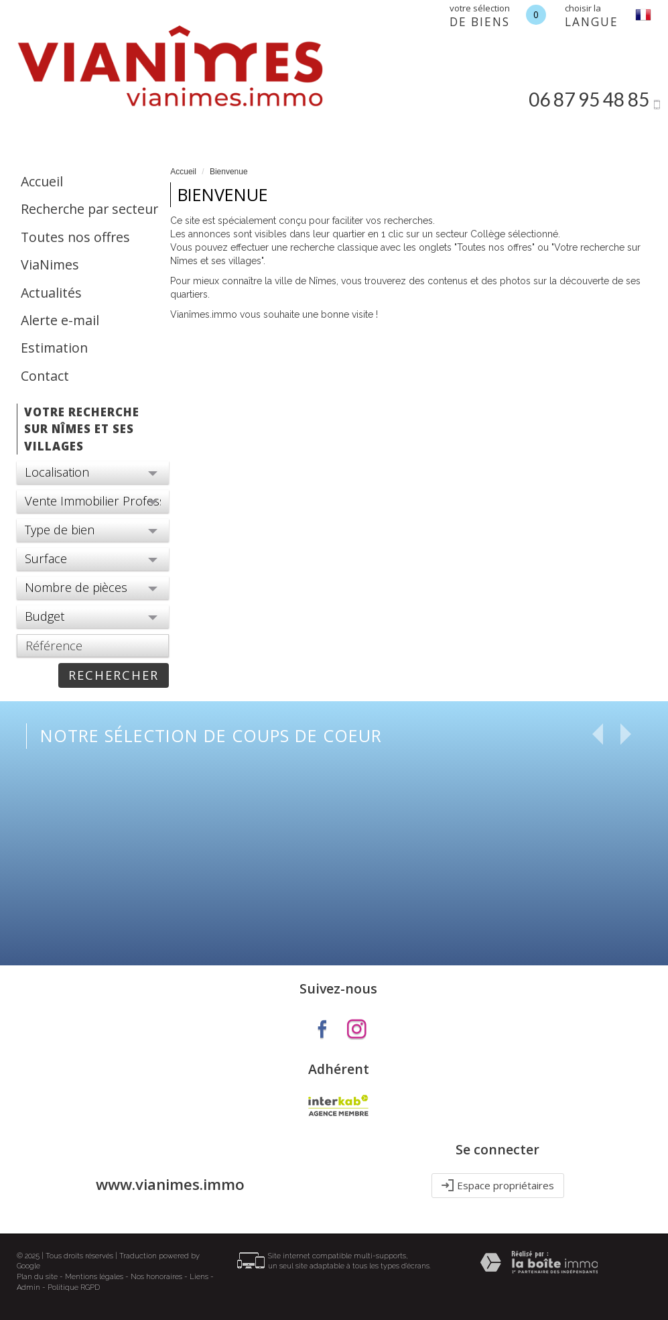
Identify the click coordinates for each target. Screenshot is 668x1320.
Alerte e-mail (60, 320)
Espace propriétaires (498, 1185)
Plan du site (37, 1276)
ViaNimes (50, 264)
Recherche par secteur (89, 209)
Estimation (54, 348)
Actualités (51, 293)
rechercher (113, 675)
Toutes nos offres (75, 237)
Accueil (42, 181)
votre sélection (480, 15)
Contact (45, 376)
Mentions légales (94, 1276)
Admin (28, 1287)
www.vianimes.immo (170, 1184)
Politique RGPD (74, 1287)
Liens (199, 1276)
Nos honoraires (156, 1276)
